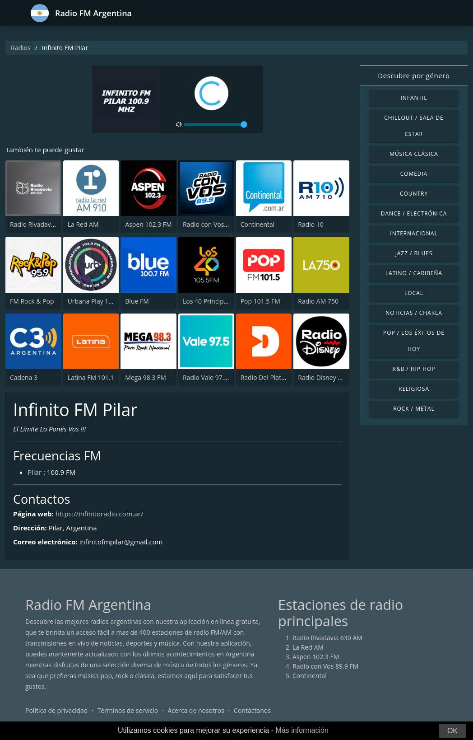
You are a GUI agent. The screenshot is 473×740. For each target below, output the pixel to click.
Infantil (413, 98)
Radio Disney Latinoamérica (339, 377)
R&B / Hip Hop (414, 369)
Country (414, 193)
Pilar (35, 472)
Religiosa (414, 389)
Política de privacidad (56, 710)
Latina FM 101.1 (91, 377)
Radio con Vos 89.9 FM (216, 224)
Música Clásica (414, 154)
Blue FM (136, 301)
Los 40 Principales (209, 301)
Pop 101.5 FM (260, 301)
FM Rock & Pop (32, 301)
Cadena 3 (23, 377)
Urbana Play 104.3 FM (100, 301)
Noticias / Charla (413, 313)
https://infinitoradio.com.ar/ (100, 513)
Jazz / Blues (414, 253)
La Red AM (83, 224)
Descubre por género (414, 75)
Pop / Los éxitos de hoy (414, 341)
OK (452, 731)
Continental (258, 224)
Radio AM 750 (318, 301)
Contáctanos (252, 710)
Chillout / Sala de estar (413, 126)
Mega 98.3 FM (145, 377)
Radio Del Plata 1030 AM (276, 377)
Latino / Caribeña (413, 273)
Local (413, 293)
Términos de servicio (127, 710)
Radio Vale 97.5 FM (210, 377)
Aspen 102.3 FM (148, 224)
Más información (301, 730)
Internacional (413, 233)
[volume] (215, 124)
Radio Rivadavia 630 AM (45, 224)
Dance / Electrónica (414, 213)
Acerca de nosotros (196, 710)
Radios (21, 47)
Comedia (414, 174)
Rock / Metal (414, 408)
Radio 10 (311, 224)
